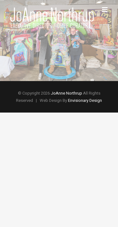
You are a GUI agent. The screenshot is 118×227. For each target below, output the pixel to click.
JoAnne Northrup (66, 93)
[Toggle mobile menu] (105, 9)
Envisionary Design (85, 100)
